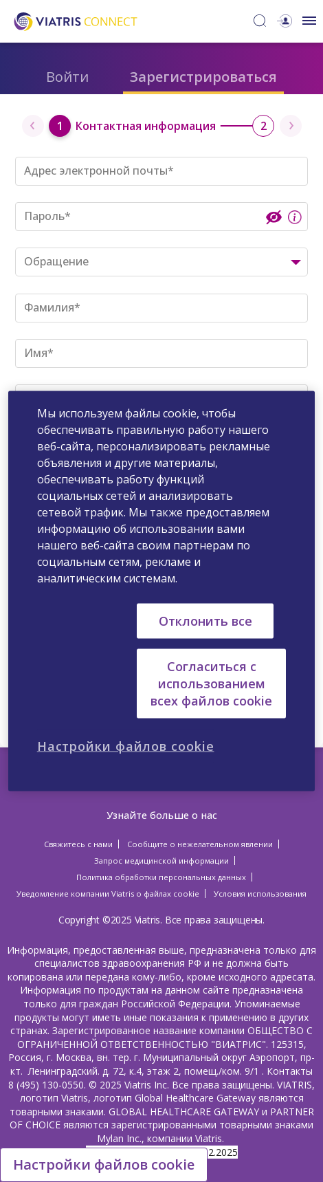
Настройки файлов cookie (103, 1164)
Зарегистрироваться (203, 76)
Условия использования (260, 893)
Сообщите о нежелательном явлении (200, 844)
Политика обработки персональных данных (161, 877)
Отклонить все (205, 620)
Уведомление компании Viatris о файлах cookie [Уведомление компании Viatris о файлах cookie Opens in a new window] (107, 893)
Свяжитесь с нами (78, 844)
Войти (67, 76)
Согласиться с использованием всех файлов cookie (211, 682)
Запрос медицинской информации (161, 860)
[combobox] (161, 262)
